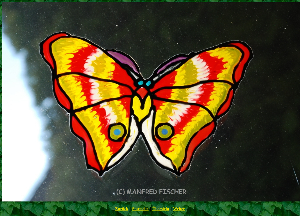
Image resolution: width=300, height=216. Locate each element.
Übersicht (160, 209)
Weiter (179, 209)
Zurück (121, 209)
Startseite (140, 209)
